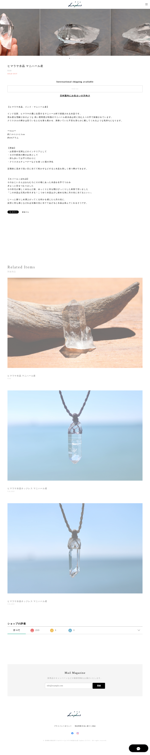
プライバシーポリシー (63, 726)
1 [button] (69, 58)
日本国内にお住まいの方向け (75, 96)
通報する (25, 212)
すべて (16, 630)
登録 (99, 686)
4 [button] (75, 58)
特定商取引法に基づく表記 (85, 726)
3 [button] (73, 58)
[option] (75, 32)
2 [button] (71, 58)
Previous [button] (4, 32)
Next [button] (145, 32)
